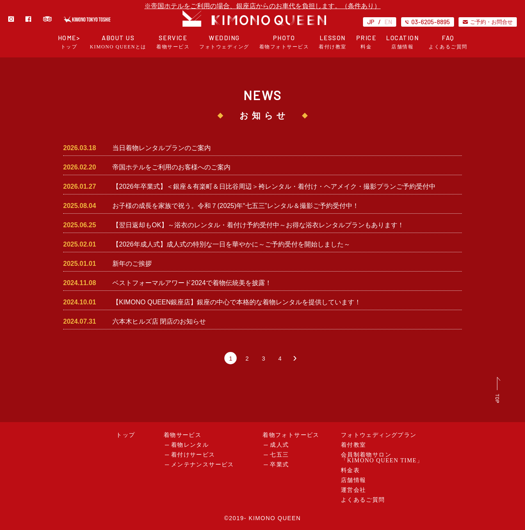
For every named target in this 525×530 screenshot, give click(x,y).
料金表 (350, 470)
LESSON (333, 42)
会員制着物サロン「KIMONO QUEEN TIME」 (382, 458)
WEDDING (224, 42)
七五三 (279, 455)
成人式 (279, 445)
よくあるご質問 (363, 500)
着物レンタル (190, 445)
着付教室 (353, 445)
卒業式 (279, 464)
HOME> (69, 42)
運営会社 (353, 490)
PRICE (366, 42)
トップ (125, 435)
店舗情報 (353, 480)
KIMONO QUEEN (275, 518)
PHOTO (284, 42)
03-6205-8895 (427, 21)
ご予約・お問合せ (488, 21)
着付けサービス (193, 455)
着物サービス (182, 435)
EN (388, 21)
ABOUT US (118, 42)
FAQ (448, 42)
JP (370, 21)
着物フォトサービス (291, 435)
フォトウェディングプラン (379, 435)
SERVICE (172, 42)
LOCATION (402, 42)
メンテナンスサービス (202, 464)
